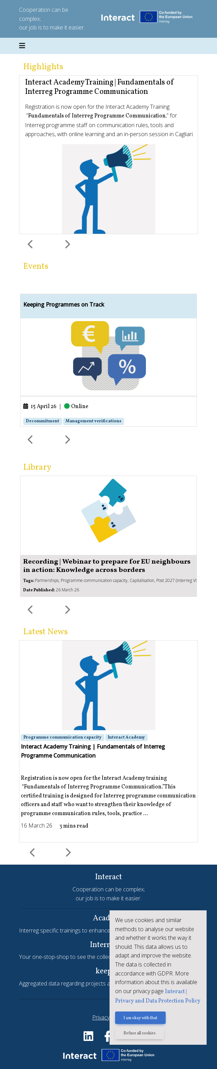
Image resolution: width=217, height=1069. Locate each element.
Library (37, 468)
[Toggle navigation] (22, 46)
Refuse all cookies (139, 1033)
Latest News (45, 632)
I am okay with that (140, 1018)
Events (35, 267)
